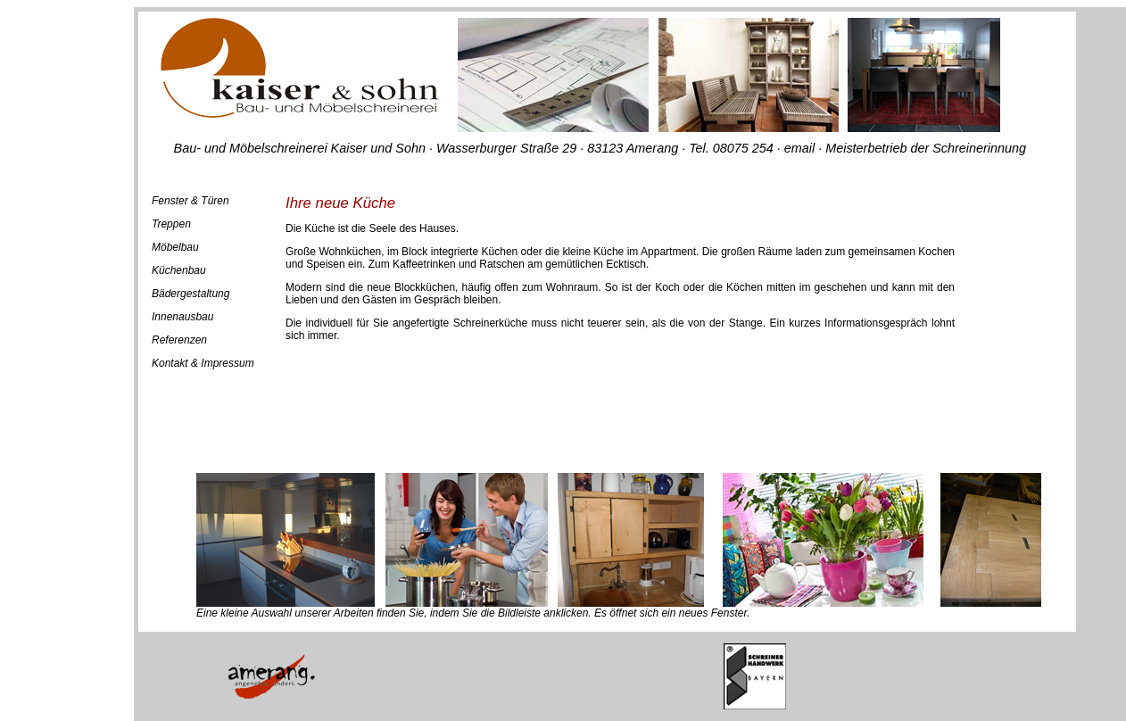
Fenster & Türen (190, 201)
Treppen (171, 224)
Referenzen (179, 340)
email (801, 148)
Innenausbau (182, 317)
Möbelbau (175, 247)
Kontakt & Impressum (203, 363)
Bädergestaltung (190, 293)
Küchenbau (179, 270)
